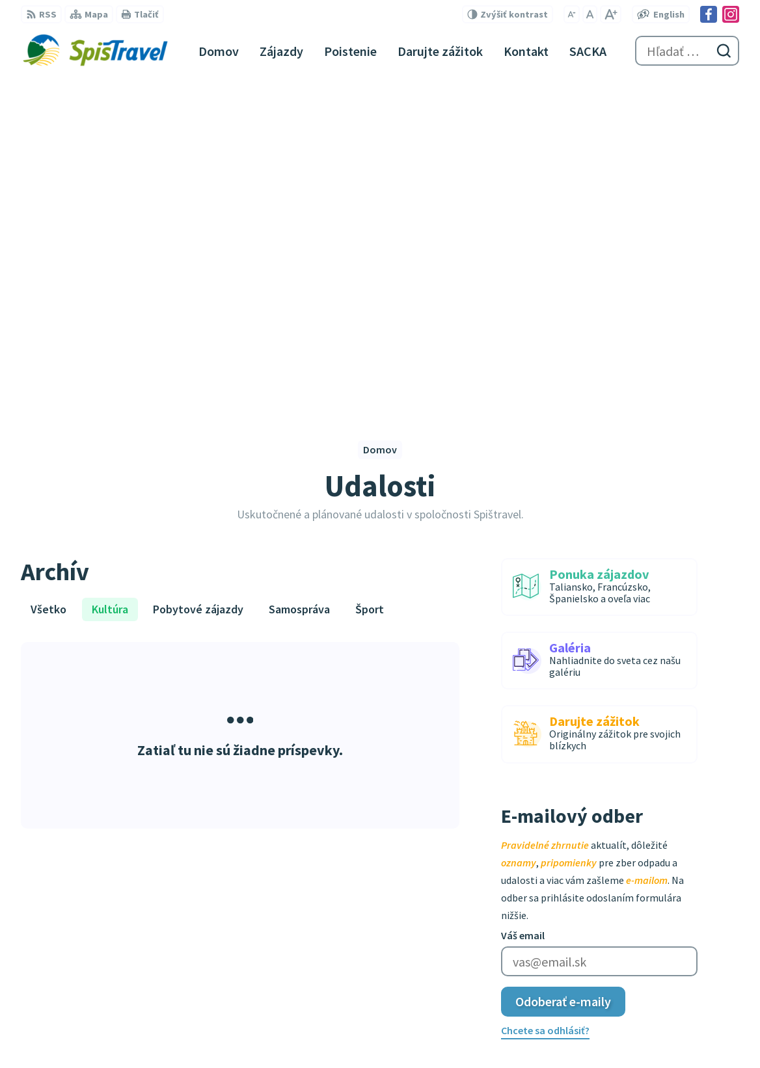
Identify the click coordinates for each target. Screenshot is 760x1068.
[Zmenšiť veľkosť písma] (571, 14)
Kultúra (110, 281)
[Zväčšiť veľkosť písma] (610, 14)
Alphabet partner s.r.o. (190, 1032)
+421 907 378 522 (439, 895)
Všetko (48, 281)
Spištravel (348, 1032)
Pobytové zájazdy (198, 281)
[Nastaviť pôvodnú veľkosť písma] (589, 14)
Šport (369, 281)
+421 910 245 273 (439, 880)
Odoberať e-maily (563, 673)
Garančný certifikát (446, 978)
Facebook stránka (443, 926)
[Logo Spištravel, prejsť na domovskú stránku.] (95, 50)
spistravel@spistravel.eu (458, 911)
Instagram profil (440, 942)
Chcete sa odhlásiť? (545, 702)
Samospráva (299, 281)
